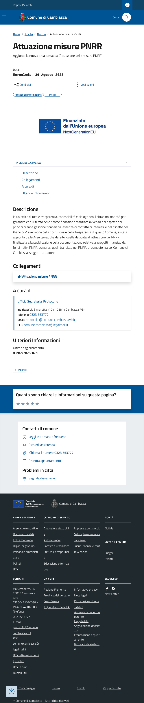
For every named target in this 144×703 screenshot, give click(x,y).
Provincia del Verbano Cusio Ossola (57, 598)
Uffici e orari (20, 667)
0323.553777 (21, 617)
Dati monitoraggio (24, 688)
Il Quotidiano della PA (57, 607)
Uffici (16, 569)
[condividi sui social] (22, 85)
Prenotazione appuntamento (87, 637)
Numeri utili (20, 673)
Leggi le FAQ (81, 621)
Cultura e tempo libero (56, 555)
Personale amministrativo (25, 555)
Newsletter (112, 594)
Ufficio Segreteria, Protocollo (37, 301)
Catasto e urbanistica (56, 546)
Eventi (109, 559)
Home (16, 34)
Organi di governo (23, 546)
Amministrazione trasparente (87, 614)
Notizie (41, 34)
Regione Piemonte (22, 5)
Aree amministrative (25, 528)
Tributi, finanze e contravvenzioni (87, 549)
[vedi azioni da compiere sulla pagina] (84, 85)
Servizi (56, 688)
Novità (29, 34)
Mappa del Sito (112, 688)
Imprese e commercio (87, 528)
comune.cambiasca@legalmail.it (46, 324)
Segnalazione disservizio (87, 628)
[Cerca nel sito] (125, 17)
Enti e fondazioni (23, 540)
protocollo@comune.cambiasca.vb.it (50, 319)
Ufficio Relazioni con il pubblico (26, 658)
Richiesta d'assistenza (86, 646)
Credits (81, 688)
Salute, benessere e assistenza (87, 537)
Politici (17, 563)
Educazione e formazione (56, 566)
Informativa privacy (86, 589)
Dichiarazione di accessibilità (86, 604)
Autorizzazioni (52, 540)
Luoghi (109, 553)
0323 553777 (39, 314)
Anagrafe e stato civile (56, 531)
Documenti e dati (23, 534)
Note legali (80, 595)
